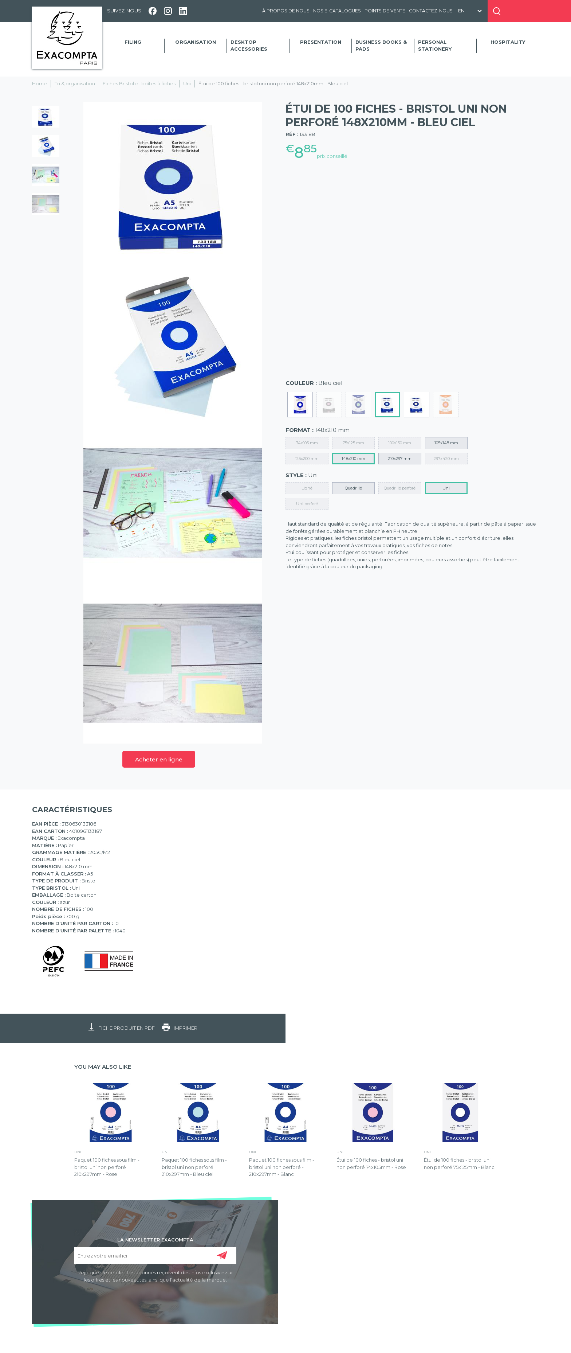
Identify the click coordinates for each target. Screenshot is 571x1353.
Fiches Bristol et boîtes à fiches (139, 83)
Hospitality (508, 42)
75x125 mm (353, 442)
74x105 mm (307, 442)
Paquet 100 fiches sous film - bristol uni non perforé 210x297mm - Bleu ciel (194, 1167)
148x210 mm (353, 458)
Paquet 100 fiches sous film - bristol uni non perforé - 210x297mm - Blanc (281, 1167)
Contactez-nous (431, 10)
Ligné (307, 488)
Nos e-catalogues (337, 10)
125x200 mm (307, 458)
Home (39, 83)
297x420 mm (446, 458)
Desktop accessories (249, 45)
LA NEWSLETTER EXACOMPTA (155, 1239)
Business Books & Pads (381, 45)
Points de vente (385, 10)
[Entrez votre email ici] (155, 1255)
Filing (133, 42)
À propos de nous (286, 10)
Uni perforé (307, 503)
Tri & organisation (75, 83)
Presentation (320, 42)
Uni (187, 83)
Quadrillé (353, 488)
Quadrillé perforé (400, 488)
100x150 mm (399, 442)
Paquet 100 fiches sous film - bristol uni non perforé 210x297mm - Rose (106, 1167)
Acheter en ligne (158, 759)
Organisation (195, 42)
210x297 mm (399, 458)
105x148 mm (446, 442)
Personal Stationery (435, 45)
